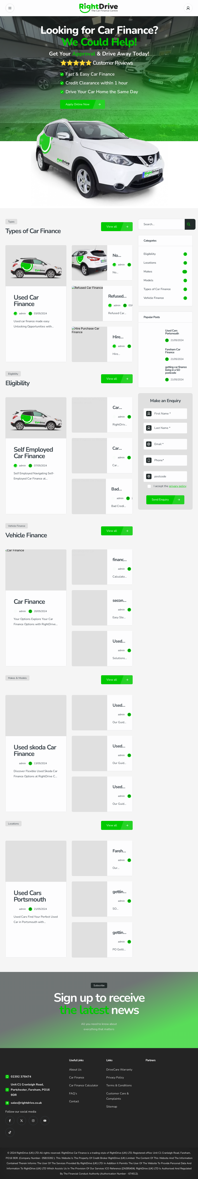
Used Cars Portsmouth (172, 332)
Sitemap (111, 1106)
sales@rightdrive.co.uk (26, 1103)
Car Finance (76, 1078)
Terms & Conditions (119, 1085)
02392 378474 (21, 1077)
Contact (74, 1101)
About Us (75, 1070)
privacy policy (177, 486)
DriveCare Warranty (119, 1070)
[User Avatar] (188, 8)
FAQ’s (73, 1093)
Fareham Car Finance (172, 351)
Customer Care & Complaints (117, 1096)
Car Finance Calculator (83, 1085)
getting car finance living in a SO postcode (176, 370)
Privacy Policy (115, 1078)
